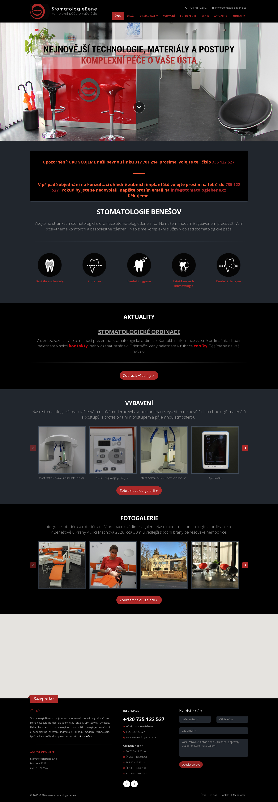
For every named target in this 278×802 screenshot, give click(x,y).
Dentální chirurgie (228, 281)
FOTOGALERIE (188, 16)
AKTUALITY (220, 16)
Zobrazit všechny (139, 375)
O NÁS (130, 16)
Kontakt (225, 795)
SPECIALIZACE (147, 16)
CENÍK (205, 16)
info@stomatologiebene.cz (230, 7)
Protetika (94, 281)
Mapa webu (239, 795)
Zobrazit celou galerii (139, 490)
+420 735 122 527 (197, 7)
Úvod (204, 795)
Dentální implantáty (49, 281)
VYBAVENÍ (169, 16)
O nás (213, 795)
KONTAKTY (239, 16)
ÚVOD (118, 16)
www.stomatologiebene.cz (141, 737)
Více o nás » (85, 736)
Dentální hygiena (139, 281)
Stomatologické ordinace (139, 332)
